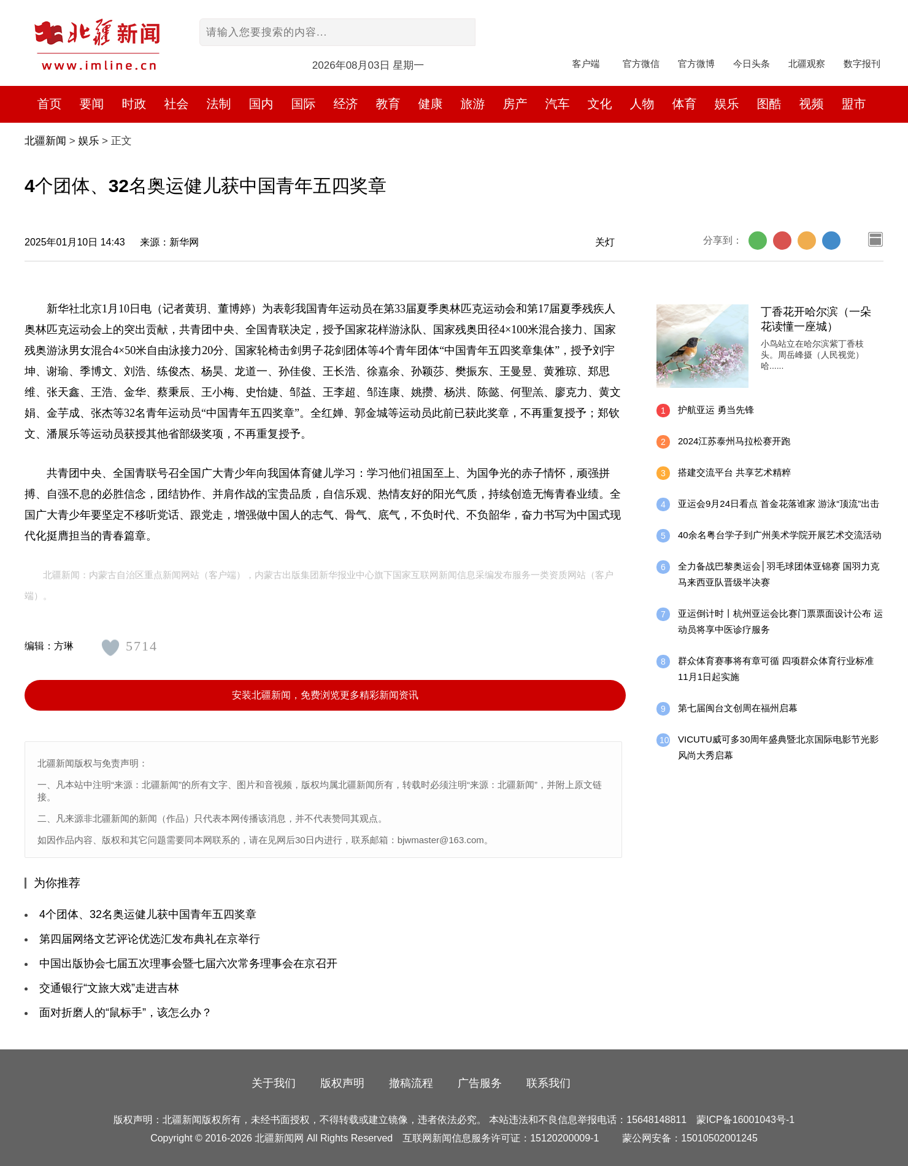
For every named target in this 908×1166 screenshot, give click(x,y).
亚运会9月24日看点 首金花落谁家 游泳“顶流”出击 (778, 503)
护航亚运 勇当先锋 (716, 409)
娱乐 (88, 141)
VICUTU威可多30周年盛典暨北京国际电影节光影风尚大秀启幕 (778, 747)
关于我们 (274, 1083)
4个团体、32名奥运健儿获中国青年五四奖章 (147, 914)
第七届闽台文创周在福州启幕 (738, 708)
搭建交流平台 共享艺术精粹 (734, 472)
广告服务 (480, 1083)
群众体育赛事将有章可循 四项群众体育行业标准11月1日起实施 (776, 668)
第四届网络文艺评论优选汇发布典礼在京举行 (149, 939)
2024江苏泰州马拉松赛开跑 (734, 441)
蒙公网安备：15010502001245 (690, 1138)
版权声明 (342, 1083)
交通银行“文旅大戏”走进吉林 (109, 988)
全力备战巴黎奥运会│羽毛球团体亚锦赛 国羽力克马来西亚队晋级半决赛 (779, 574)
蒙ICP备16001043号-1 (745, 1119)
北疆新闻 (45, 141)
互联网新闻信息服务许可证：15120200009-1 (500, 1138)
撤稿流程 (411, 1083)
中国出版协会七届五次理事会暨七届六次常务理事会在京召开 (188, 963)
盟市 (854, 103)
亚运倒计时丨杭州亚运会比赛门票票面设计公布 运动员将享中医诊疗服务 (780, 621)
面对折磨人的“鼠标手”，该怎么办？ (125, 1012)
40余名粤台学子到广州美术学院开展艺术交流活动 (780, 535)
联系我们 (548, 1083)
